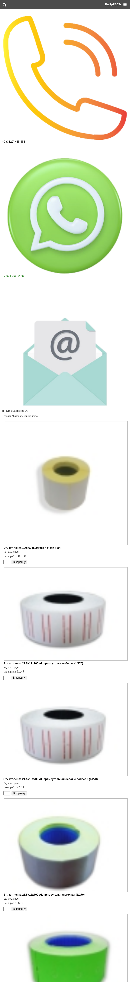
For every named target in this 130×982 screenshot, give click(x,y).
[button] (115, 4)
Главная (7, 26)
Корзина (80, 973)
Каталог (17, 26)
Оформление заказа (32, 973)
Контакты (69, 973)
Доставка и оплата (54, 973)
